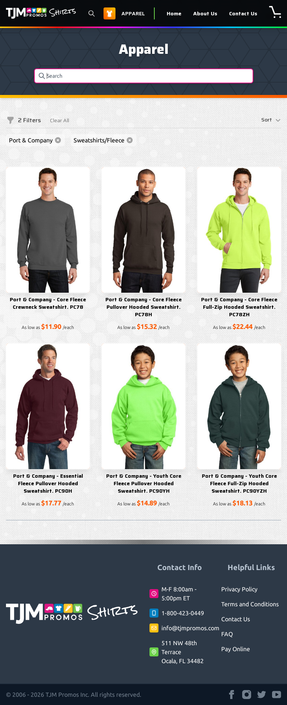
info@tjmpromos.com (190, 628)
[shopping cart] (275, 12)
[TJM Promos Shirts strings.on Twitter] (261, 694)
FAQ (227, 634)
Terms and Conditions (250, 604)
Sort (271, 120)
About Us (205, 13)
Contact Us (243, 13)
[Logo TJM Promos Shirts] (41, 13)
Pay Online (235, 649)
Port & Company (35, 140)
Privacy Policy (239, 589)
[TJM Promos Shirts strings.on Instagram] (246, 694)
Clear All (59, 120)
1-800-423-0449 (182, 613)
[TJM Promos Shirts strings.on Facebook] (231, 694)
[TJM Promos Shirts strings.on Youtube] (276, 694)
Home (174, 13)
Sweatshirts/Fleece (103, 140)
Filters (23, 120)
